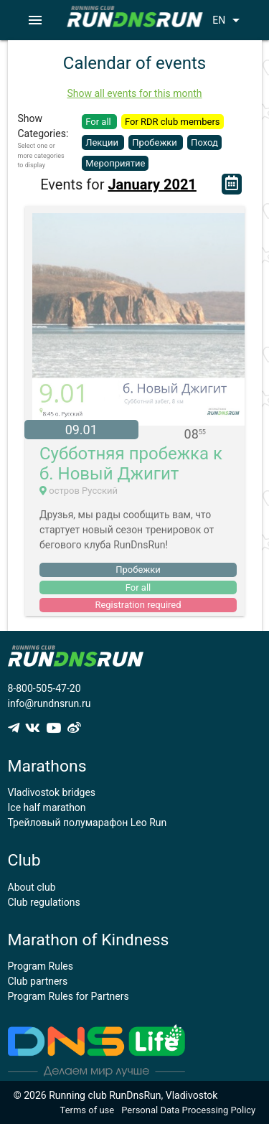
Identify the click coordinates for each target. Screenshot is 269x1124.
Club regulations (44, 902)
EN (228, 20)
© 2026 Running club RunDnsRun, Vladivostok (116, 1095)
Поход (204, 142)
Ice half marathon (47, 807)
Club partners (38, 981)
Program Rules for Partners (68, 996)
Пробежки (155, 142)
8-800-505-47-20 (44, 688)
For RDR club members (172, 121)
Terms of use (87, 1110)
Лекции (103, 142)
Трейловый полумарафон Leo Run (87, 822)
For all (99, 121)
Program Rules (41, 966)
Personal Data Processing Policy (188, 1110)
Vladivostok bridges (52, 792)
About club (32, 887)
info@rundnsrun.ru (49, 703)
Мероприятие (115, 163)
